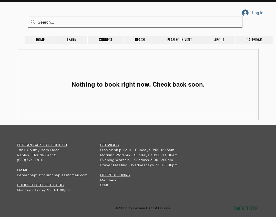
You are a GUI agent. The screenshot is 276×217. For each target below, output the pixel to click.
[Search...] (134, 22)
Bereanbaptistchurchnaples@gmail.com (52, 175)
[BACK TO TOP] (246, 208)
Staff (104, 185)
